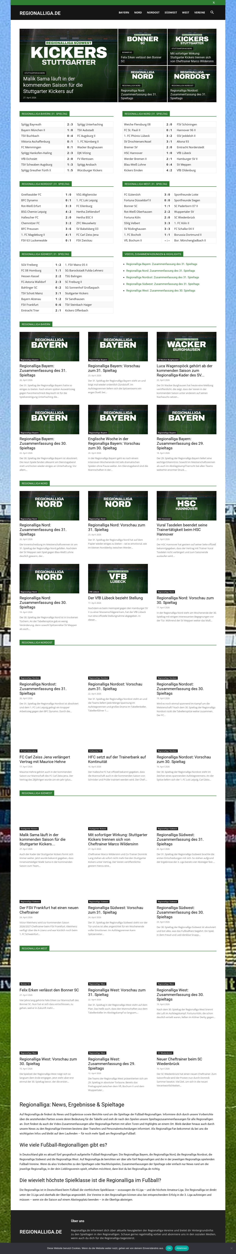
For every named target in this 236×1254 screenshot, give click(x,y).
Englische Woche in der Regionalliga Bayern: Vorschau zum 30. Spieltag (114, 443)
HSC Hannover (164, 519)
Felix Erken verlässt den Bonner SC (49, 990)
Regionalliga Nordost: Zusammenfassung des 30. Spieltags (180, 689)
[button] (212, 13)
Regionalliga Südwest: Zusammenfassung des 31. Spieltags (162, 284)
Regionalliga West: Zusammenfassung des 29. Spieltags (111, 1064)
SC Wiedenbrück (165, 1053)
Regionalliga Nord (131, 86)
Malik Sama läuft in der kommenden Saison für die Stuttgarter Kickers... (42, 839)
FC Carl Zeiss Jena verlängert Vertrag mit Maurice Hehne (45, 759)
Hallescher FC (95, 751)
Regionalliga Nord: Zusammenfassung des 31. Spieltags (160, 270)
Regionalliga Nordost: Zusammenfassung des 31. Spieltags (162, 277)
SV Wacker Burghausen (168, 359)
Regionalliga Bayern (30, 359)
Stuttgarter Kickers (35, 73)
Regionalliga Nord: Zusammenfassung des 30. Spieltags (43, 602)
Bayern (124, 12)
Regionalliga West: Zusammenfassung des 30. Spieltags (160, 290)
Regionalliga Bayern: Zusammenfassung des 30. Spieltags (43, 443)
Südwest (171, 12)
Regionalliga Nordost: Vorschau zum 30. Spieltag (184, 759)
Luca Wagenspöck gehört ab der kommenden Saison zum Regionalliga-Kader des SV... (184, 370)
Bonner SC (127, 52)
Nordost (153, 12)
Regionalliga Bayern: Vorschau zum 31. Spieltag (114, 368)
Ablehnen (181, 1248)
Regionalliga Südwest (167, 828)
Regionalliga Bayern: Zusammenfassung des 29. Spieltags (180, 443)
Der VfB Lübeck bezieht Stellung (115, 598)
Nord (138, 12)
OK (169, 1248)
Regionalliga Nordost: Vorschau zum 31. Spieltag (115, 686)
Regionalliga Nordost (182, 86)
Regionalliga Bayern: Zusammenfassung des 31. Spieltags (161, 264)
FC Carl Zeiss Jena (28, 751)
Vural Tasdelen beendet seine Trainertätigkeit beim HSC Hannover (182, 529)
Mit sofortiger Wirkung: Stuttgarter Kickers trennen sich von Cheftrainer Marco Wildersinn (117, 839)
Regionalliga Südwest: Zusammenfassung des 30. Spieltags (180, 912)
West (185, 12)
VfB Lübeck (94, 591)
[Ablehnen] (231, 1248)
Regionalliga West (97, 984)
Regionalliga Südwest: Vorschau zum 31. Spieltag (115, 910)
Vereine (199, 12)
